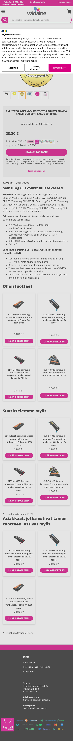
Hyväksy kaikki (59, 67)
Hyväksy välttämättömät (36, 68)
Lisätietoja (13, 67)
